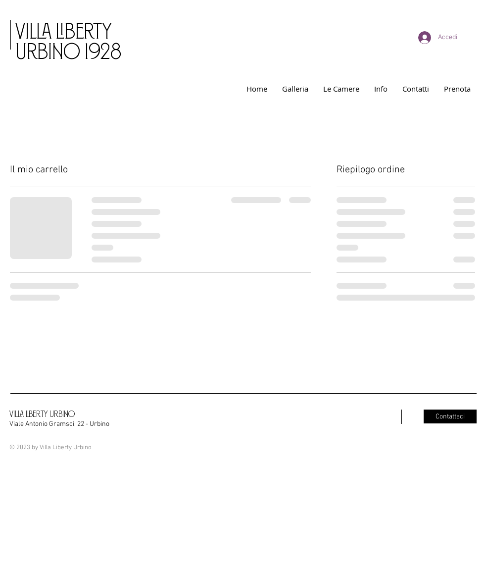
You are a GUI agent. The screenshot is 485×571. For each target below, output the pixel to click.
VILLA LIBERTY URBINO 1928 (68, 39)
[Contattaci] (450, 416)
